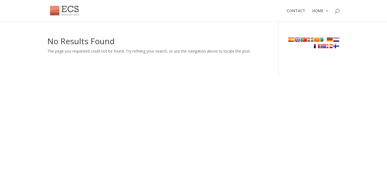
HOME (318, 11)
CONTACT (296, 11)
